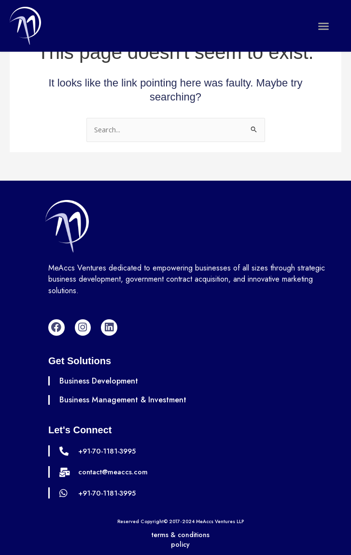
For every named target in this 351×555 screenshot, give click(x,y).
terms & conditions (181, 535)
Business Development (99, 380)
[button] (323, 26)
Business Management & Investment (123, 399)
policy (180, 544)
